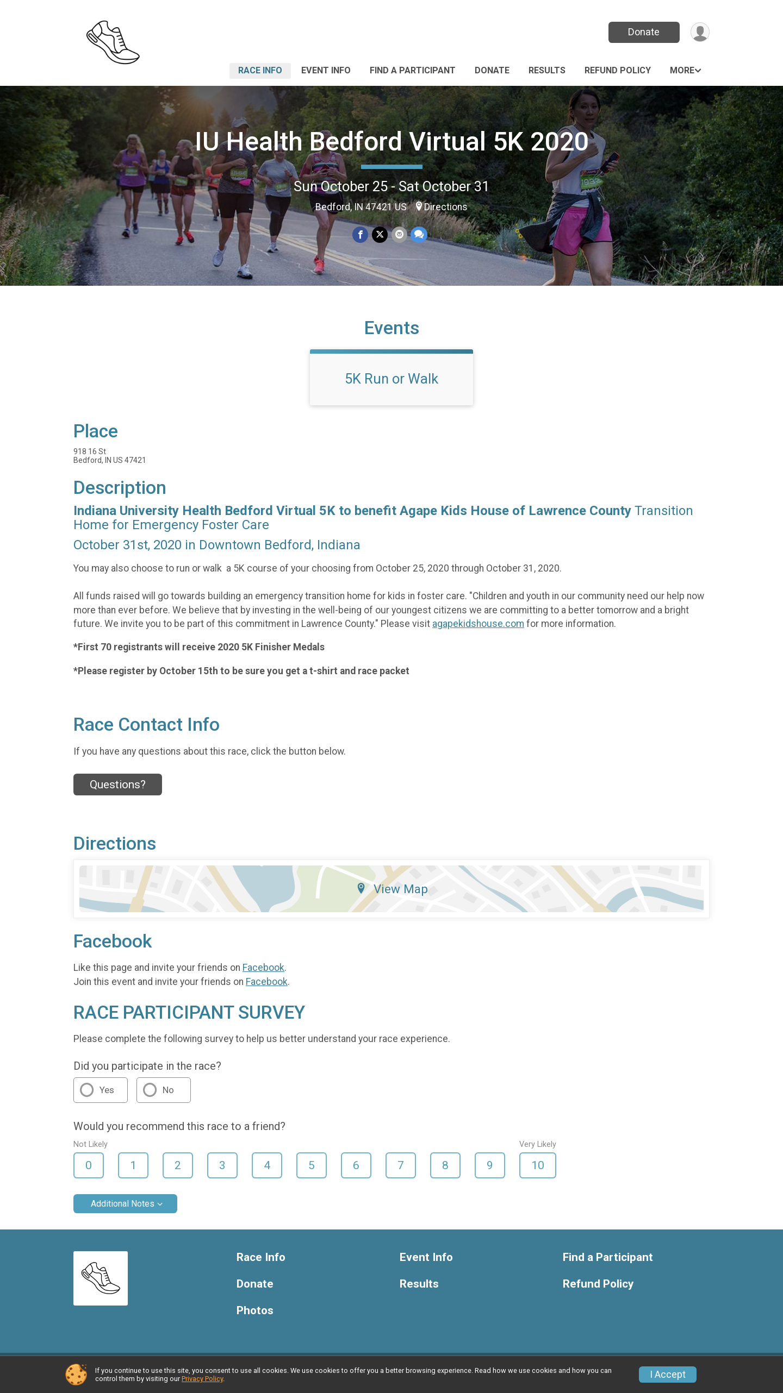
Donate (643, 31)
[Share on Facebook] (361, 235)
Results (547, 70)
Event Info (326, 70)
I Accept (668, 1374)
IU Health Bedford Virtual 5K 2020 (392, 141)
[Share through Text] (418, 235)
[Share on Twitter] (380, 235)
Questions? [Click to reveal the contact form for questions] (118, 791)
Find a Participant (413, 70)
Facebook (263, 974)
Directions (446, 207)
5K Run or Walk (391, 385)
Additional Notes (122, 1210)
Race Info (260, 70)
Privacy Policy (202, 1379)
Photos (255, 1317)
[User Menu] (699, 32)
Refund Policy (618, 70)
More (682, 70)
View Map (392, 895)
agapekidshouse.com (478, 630)
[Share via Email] (399, 235)
